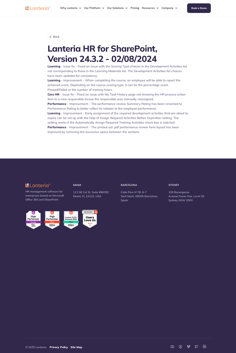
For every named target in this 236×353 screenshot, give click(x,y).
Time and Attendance (39, 267)
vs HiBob (174, 260)
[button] (70, 8)
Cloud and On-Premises (88, 282)
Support (126, 260)
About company (131, 252)
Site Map (76, 347)
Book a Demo (199, 8)
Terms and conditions (134, 282)
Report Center (34, 304)
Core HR (30, 260)
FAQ (123, 267)
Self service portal (36, 297)
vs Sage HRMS (177, 267)
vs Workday (176, 274)
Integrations (80, 274)
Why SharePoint (83, 289)
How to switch (82, 267)
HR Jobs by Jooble (84, 297)
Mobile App (32, 311)
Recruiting (31, 274)
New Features (82, 260)
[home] (38, 8)
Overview (31, 252)
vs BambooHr (177, 252)
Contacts (126, 274)
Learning (30, 289)
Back (56, 36)
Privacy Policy (59, 347)
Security (78, 252)
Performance (33, 282)
